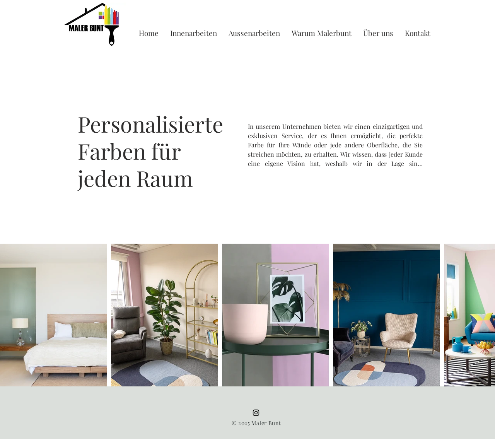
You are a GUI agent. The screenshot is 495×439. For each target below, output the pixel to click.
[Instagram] (256, 412)
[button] (193, 32)
